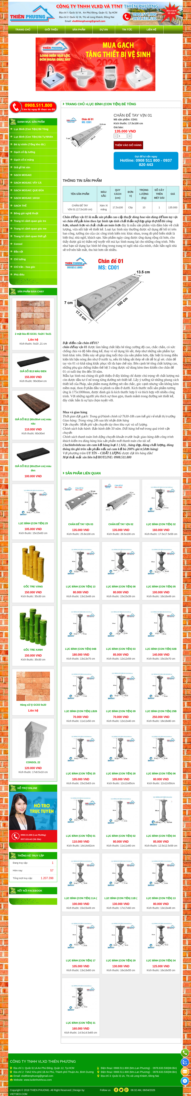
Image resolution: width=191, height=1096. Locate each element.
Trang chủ (22, 29)
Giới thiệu (51, 29)
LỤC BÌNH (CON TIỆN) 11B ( (120, 898)
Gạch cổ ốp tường (24, 152)
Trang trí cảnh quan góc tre (30, 221)
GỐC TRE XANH (33, 649)
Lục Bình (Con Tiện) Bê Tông (31, 129)
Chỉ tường (20, 259)
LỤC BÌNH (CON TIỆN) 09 (121, 711)
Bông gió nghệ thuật (26, 213)
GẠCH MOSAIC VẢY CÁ (28, 182)
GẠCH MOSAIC (23, 175)
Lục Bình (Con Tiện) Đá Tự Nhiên (33, 136)
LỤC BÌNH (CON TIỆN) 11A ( (80, 898)
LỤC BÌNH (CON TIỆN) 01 (80, 835)
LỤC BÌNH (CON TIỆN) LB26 (80, 711)
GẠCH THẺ (20, 205)
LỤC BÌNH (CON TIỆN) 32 (161, 524)
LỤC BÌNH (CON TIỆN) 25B (161, 711)
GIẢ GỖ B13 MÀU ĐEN (33, 371)
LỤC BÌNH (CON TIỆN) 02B (161, 648)
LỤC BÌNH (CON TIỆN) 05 (161, 586)
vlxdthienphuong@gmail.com (37, 1075)
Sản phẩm (78, 29)
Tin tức (127, 29)
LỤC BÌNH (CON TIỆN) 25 (33, 523)
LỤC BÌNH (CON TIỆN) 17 (80, 960)
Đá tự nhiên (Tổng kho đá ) (29, 144)
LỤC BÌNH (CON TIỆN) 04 (161, 835)
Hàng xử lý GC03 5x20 (33, 704)
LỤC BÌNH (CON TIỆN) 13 (80, 586)
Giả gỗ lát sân (22, 167)
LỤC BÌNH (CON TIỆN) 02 (121, 835)
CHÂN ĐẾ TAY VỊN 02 (120, 524)
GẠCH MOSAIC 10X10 (27, 198)
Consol (18, 244)
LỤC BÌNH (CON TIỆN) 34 (161, 960)
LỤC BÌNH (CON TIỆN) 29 (121, 960)
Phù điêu (19, 274)
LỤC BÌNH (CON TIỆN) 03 (121, 648)
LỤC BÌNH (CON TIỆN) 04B (80, 648)
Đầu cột (18, 251)
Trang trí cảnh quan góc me (30, 228)
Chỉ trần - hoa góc (24, 266)
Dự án (104, 29)
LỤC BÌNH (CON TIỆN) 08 (121, 586)
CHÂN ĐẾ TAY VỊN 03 (80, 524)
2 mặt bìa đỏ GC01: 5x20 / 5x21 (33, 333)
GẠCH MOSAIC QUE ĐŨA (29, 190)
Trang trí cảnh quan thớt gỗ (30, 236)
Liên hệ (151, 29)
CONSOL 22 (33, 762)
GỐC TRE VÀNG (33, 586)
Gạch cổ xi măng (24, 159)
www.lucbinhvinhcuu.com (38, 1079)
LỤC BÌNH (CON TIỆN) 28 (121, 773)
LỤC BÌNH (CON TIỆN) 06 (161, 773)
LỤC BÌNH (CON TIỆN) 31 (80, 1022)
